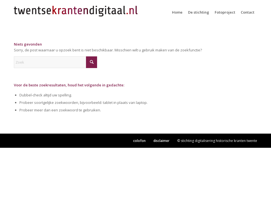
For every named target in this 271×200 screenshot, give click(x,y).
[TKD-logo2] (76, 12)
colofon (139, 140)
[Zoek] (55, 62)
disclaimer (161, 140)
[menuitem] (177, 12)
